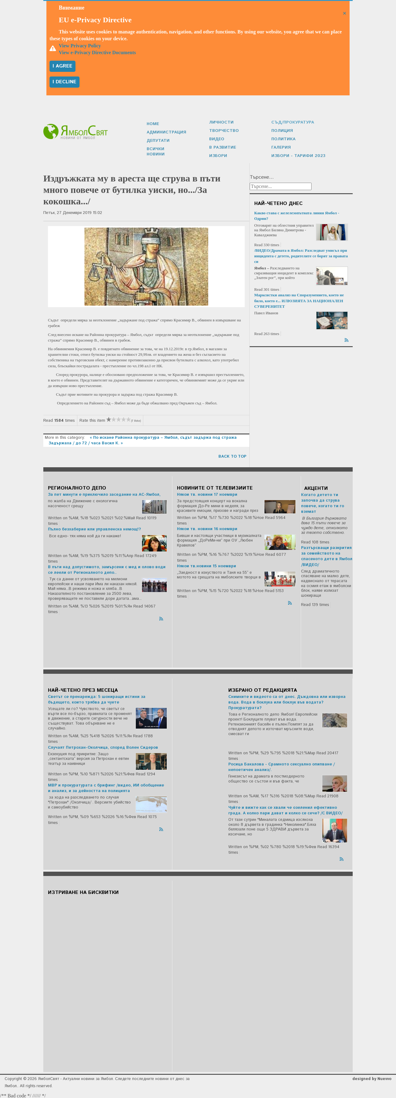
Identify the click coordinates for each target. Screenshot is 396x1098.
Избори (217, 154)
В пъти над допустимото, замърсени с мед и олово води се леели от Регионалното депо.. (107, 568)
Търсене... (262, 175)
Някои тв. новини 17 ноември (207, 493)
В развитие (222, 146)
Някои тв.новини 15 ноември (206, 565)
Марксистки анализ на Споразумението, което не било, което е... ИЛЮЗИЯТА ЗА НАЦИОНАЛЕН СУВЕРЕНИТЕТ (299, 299)
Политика (283, 138)
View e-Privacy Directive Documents (97, 52)
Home (153, 126)
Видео (216, 138)
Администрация (166, 134)
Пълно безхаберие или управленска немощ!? (94, 528)
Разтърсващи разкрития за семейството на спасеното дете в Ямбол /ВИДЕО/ (326, 554)
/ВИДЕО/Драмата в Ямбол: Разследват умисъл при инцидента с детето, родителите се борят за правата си (301, 254)
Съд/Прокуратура (291, 122)
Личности (221, 122)
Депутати (158, 142)
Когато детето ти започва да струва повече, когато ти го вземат (322, 501)
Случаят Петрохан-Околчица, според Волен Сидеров (103, 746)
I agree (62, 66)
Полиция (281, 130)
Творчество (223, 130)
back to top (232, 455)
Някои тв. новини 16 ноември (207, 527)
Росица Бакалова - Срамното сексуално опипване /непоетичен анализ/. (281, 765)
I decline (64, 81)
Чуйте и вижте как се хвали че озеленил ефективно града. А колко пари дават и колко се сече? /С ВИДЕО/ (285, 809)
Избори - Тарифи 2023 (296, 154)
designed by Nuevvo (371, 1077)
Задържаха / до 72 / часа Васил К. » (86, 442)
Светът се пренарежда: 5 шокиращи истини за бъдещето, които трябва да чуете (96, 698)
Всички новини (165, 150)
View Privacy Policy (80, 45)
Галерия (280, 146)
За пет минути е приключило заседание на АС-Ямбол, (104, 493)
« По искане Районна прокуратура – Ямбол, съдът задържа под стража (163, 436)
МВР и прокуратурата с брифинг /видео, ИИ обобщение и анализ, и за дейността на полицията (106, 786)
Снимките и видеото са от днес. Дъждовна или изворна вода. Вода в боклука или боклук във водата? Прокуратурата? (287, 700)
